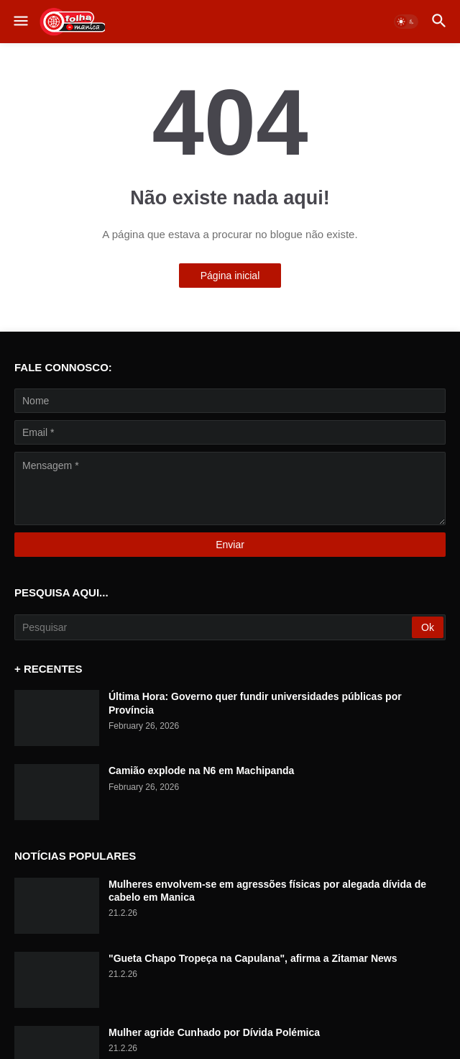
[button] (20, 21)
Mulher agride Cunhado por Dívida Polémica (214, 1032)
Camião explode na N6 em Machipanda (201, 770)
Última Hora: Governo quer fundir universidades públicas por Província (255, 703)
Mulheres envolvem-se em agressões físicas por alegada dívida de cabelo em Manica (267, 890)
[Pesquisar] (214, 627)
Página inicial (230, 275)
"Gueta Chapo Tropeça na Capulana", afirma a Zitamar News (253, 958)
